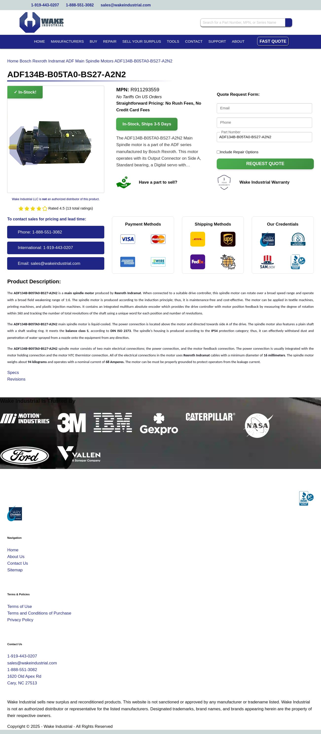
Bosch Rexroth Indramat (42, 61)
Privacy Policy (20, 620)
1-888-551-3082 (80, 5)
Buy (93, 41)
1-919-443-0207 (45, 5)
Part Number (230, 132)
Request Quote (265, 163)
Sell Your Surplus (141, 41)
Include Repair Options (237, 152)
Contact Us (17, 563)
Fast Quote (273, 41)
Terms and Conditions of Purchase (39, 613)
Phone (225, 122)
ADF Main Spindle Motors (90, 61)
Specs (13, 372)
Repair (109, 41)
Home (39, 41)
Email (225, 108)
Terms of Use (19, 606)
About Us (15, 556)
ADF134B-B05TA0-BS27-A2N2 (143, 61)
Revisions (16, 379)
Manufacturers (67, 41)
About (238, 41)
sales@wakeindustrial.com (126, 5)
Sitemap (14, 570)
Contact (194, 41)
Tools (173, 41)
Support (217, 41)
